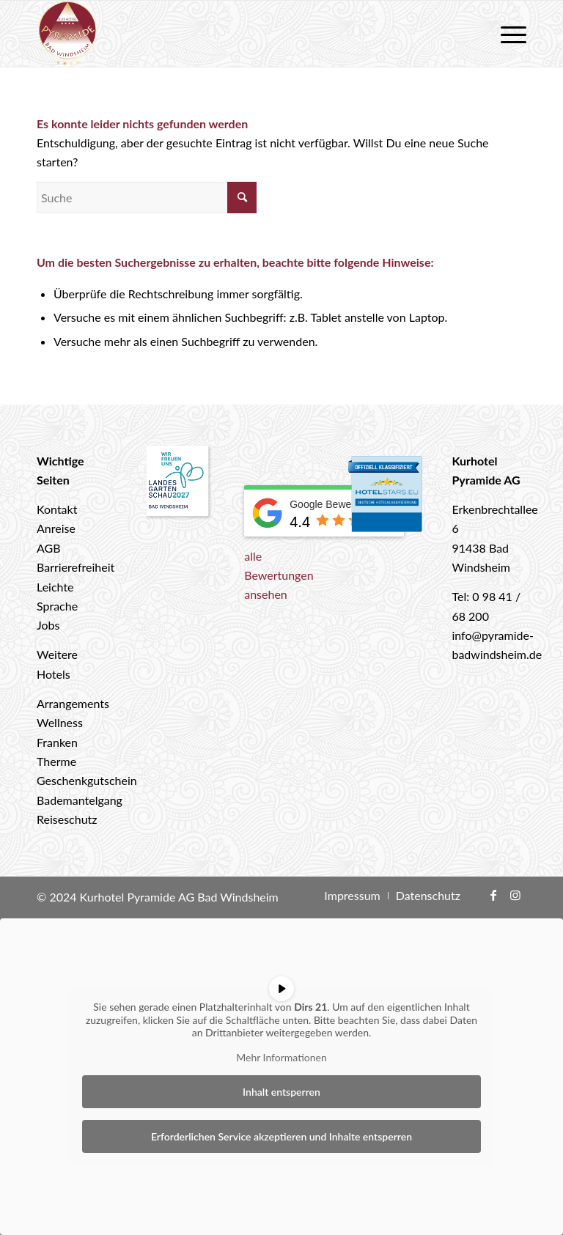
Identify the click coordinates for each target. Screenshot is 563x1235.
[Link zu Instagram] (515, 895)
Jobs (48, 625)
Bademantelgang (79, 800)
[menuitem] (506, 34)
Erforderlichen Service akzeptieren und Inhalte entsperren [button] (281, 1136)
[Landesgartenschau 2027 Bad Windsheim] (178, 483)
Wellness (60, 722)
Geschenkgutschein (87, 780)
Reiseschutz (67, 819)
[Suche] (147, 197)
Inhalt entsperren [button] (281, 1091)
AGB (49, 548)
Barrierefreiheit (75, 567)
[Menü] (506, 34)
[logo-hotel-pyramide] (67, 34)
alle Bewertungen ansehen (278, 575)
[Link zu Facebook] (493, 895)
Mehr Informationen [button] (281, 1056)
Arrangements (73, 703)
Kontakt (57, 509)
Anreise (56, 528)
